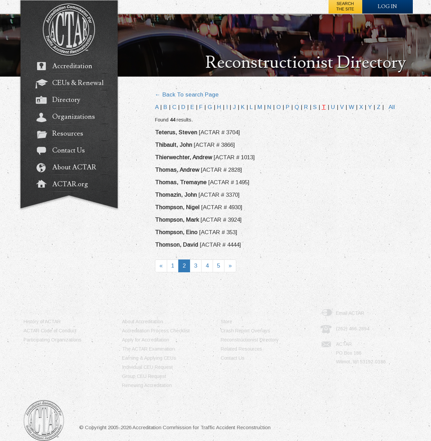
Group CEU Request (144, 376)
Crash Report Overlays (245, 330)
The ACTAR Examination (148, 349)
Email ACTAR (350, 313)
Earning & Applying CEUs (149, 358)
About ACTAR (69, 168)
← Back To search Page (187, 94)
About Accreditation (142, 321)
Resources (62, 134)
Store (226, 321)
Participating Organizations (53, 339)
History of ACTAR (42, 321)
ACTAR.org (65, 185)
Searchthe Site (345, 6)
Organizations (68, 117)
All (392, 107)
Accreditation (67, 67)
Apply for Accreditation (145, 339)
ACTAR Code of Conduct (50, 330)
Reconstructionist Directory (250, 339)
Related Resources (241, 349)
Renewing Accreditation (147, 385)
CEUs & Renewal (73, 84)
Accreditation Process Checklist (156, 330)
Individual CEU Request (147, 367)
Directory (61, 100)
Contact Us (63, 151)
